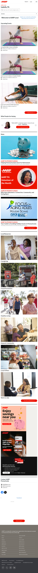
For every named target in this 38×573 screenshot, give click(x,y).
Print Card (23, 472)
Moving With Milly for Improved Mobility (9, 47)
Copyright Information (17, 562)
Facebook (19, 497)
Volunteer (3, 539)
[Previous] (2, 125)
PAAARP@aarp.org (6, 484)
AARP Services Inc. (22, 541)
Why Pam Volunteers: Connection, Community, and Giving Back (17, 193)
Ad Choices (3, 564)
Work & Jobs (5, 398)
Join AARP (6, 472)
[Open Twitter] (5, 492)
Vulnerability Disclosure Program (28, 562)
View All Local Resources (29, 400)
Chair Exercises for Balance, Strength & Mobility (11, 75)
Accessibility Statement (19, 560)
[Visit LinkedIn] (14, 567)
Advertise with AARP (22, 535)
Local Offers (5, 370)
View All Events (30, 112)
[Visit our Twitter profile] (6, 567)
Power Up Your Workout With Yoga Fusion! (10, 104)
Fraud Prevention (6, 288)
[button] (36, 2)
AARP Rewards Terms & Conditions (7, 562)
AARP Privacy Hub (4, 560)
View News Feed (30, 228)
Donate (3, 537)
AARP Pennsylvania (6, 486)
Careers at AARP (21, 539)
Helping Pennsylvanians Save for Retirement (15, 163)
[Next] (36, 125)
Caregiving (4, 261)
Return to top (19, 520)
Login (31, 1)
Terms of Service (11, 560)
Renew (19, 472)
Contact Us (5, 487)
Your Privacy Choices (10, 564)
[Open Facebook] (2, 492)
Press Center (4, 554)
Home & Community (7, 343)
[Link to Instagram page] (10, 567)
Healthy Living (5, 316)
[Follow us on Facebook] (3, 567)
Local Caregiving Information (22, 127)
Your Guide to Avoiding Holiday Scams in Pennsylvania (18, 224)
